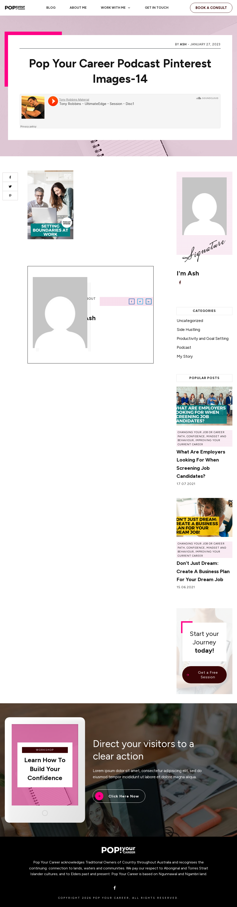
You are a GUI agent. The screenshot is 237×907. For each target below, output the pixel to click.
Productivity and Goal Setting (203, 338)
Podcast (184, 347)
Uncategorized (190, 320)
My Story (185, 356)
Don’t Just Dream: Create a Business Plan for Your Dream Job (203, 571)
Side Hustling (188, 329)
